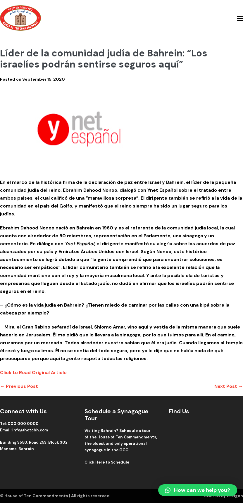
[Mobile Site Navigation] (240, 18)
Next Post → (228, 386)
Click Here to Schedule (107, 462)
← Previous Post (19, 386)
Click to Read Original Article (33, 372)
